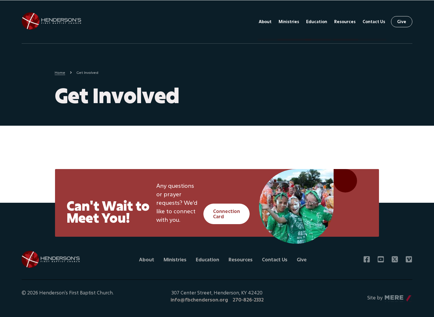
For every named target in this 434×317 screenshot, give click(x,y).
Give (401, 21)
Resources (345, 21)
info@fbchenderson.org (199, 299)
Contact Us (374, 21)
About (265, 21)
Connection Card (226, 213)
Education (316, 21)
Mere (390, 296)
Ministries (289, 21)
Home (60, 72)
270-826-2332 (248, 299)
